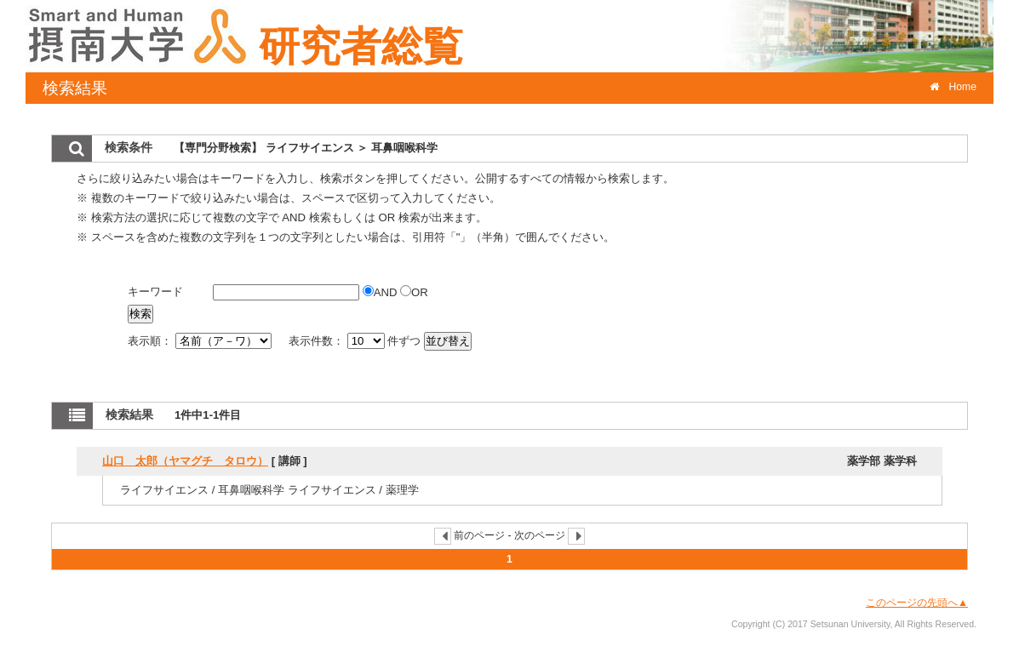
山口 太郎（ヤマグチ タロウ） (185, 460)
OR (414, 292)
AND (381, 292)
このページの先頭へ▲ (917, 603)
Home (953, 87)
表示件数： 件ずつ (356, 340)
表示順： (201, 340)
